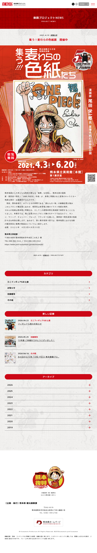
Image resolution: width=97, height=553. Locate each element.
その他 (10, 300)
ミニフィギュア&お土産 (18, 282)
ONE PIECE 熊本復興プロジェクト (7, 4)
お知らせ (54, 35)
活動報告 (11, 294)
